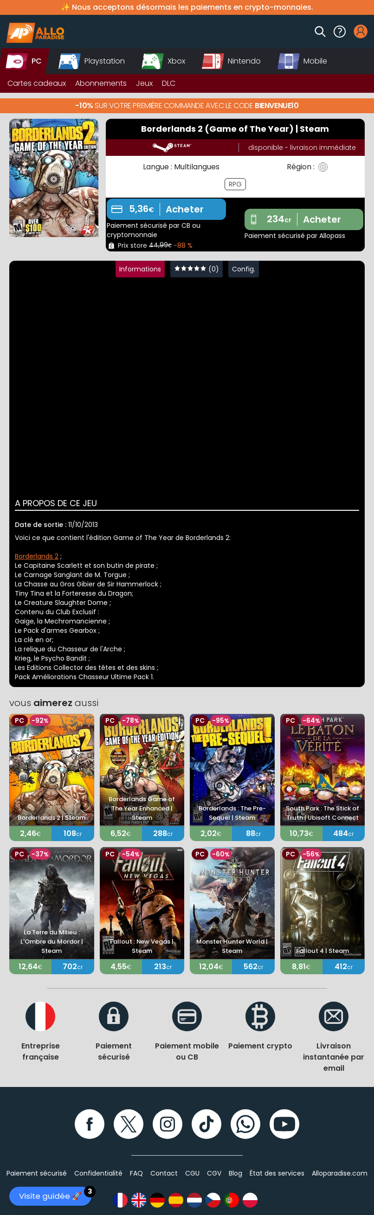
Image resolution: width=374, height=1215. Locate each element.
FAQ (136, 1173)
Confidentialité (98, 1173)
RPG (235, 184)
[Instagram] (167, 1124)
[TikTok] (206, 1124)
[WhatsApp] (245, 1124)
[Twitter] (128, 1124)
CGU (192, 1173)
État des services (277, 1173)
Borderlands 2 (36, 556)
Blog (235, 1173)
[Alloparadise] (34, 31)
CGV (214, 1173)
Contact (164, 1173)
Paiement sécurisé (36, 1173)
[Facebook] (89, 1124)
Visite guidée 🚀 (55, 1194)
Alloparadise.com (340, 1173)
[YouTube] (284, 1124)
